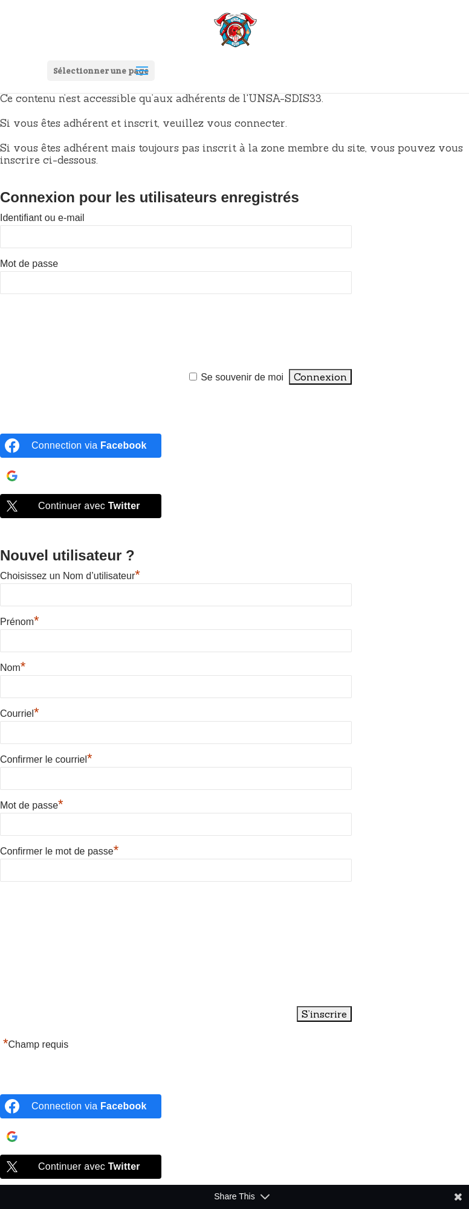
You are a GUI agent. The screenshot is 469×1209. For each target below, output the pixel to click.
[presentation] (92, 332)
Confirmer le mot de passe (59, 851)
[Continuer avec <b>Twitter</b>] (80, 506)
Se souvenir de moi (242, 377)
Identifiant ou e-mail (42, 218)
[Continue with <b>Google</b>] (80, 476)
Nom (12, 667)
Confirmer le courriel (46, 759)
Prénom (19, 622)
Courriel (19, 713)
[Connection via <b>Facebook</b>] (80, 446)
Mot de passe (29, 263)
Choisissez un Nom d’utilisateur (70, 576)
